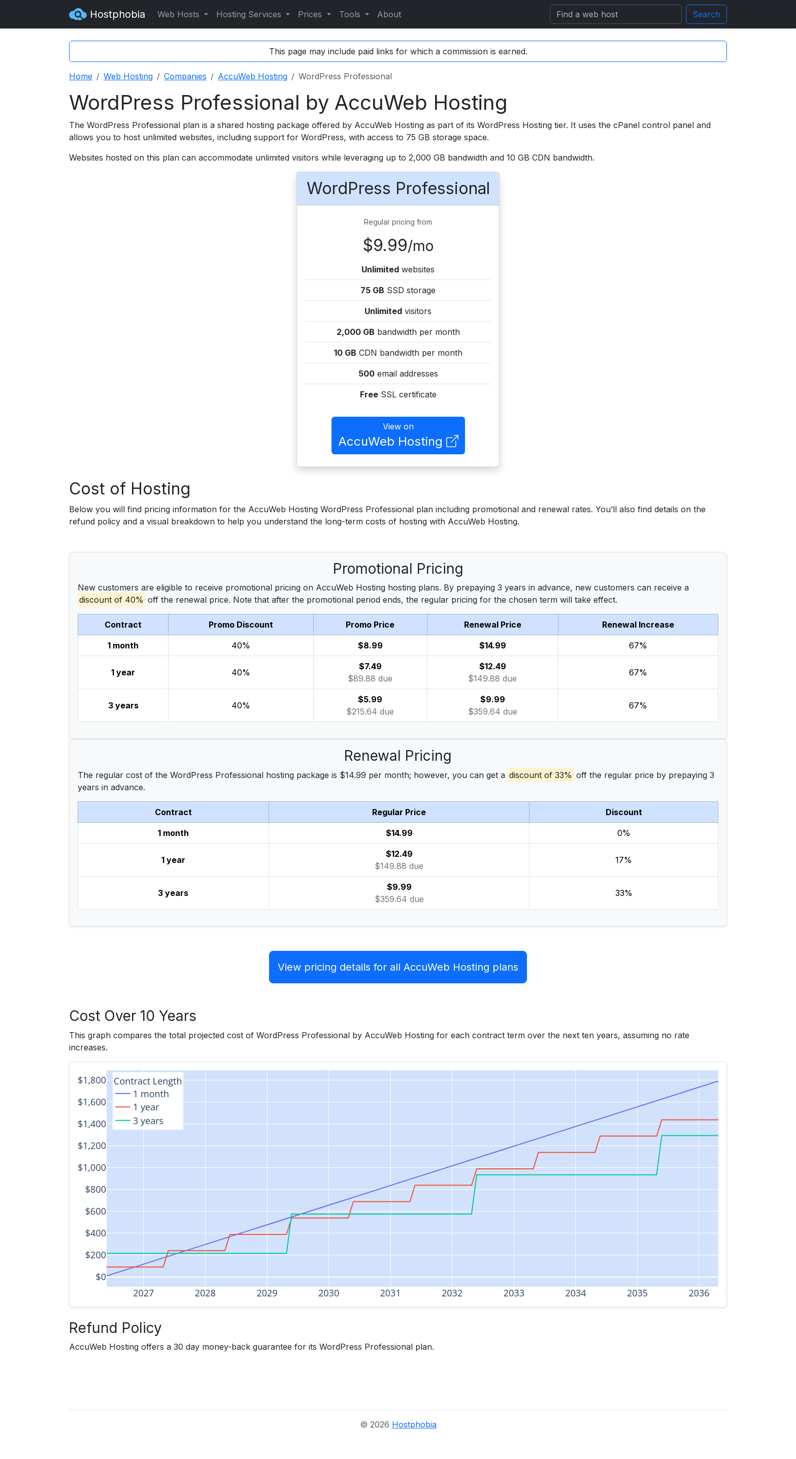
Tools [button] (351, 14)
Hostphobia (107, 14)
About (389, 14)
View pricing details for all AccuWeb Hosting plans (398, 967)
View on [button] (398, 436)
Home (80, 76)
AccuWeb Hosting (252, 76)
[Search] (616, 14)
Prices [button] (311, 14)
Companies (185, 76)
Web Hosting (128, 76)
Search (706, 14)
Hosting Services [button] (250, 14)
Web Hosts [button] (179, 14)
